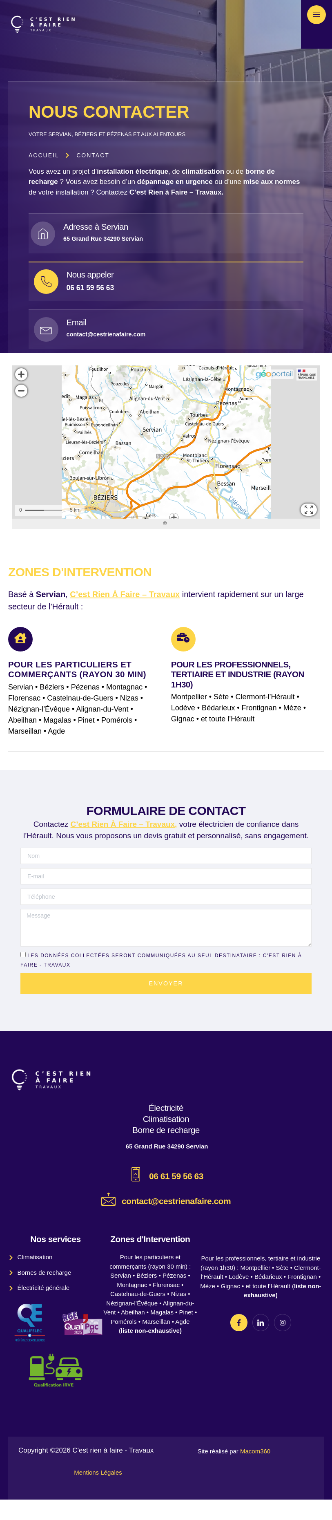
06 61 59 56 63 (176, 1196)
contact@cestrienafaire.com (176, 1221)
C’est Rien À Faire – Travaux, (124, 842)
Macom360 (255, 1472)
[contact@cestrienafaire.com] (108, 1220)
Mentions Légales (98, 1492)
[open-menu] (316, 14)
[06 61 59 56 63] (136, 1195)
